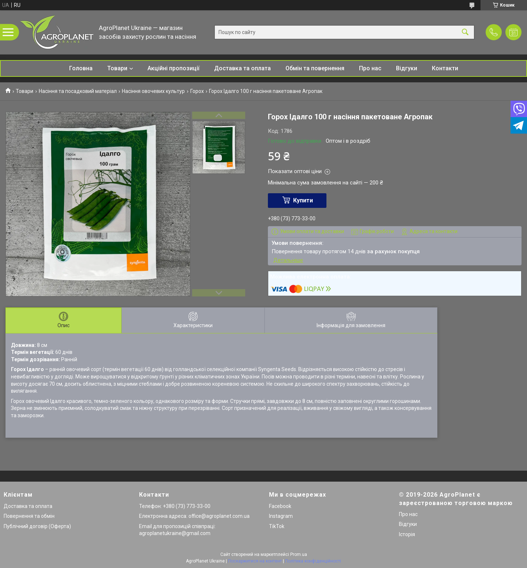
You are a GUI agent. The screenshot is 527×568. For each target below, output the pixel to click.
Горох (197, 91)
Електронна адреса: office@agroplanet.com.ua (194, 516)
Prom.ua (298, 554)
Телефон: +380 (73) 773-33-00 (174, 506)
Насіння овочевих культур (153, 91)
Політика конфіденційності (313, 561)
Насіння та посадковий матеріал (78, 91)
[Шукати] (465, 32)
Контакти (445, 68)
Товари (117, 68)
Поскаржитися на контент (255, 561)
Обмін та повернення (314, 68)
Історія (407, 534)
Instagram (281, 516)
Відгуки (406, 68)
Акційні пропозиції (173, 68)
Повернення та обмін (29, 516)
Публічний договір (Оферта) (37, 526)
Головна (81, 68)
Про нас (370, 68)
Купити (303, 200)
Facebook (280, 506)
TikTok (276, 526)
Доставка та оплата (242, 68)
